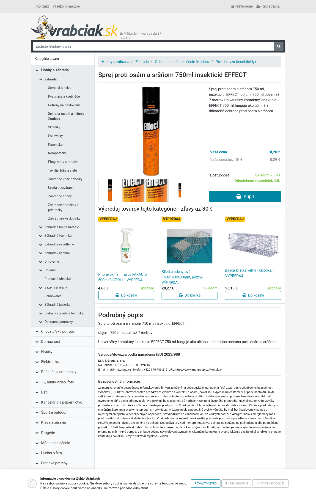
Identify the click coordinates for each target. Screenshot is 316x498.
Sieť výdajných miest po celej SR (140, 36)
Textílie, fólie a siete (62, 171)
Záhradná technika (58, 236)
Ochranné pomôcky (58, 322)
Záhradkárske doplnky (64, 218)
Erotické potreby (54, 463)
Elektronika (50, 362)
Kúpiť (245, 196)
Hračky (46, 351)
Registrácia (268, 6)
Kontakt (42, 6)
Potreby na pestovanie (64, 105)
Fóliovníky (55, 136)
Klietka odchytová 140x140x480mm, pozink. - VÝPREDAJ (183, 277)
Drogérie (48, 433)
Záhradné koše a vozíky (65, 179)
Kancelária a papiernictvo (61, 402)
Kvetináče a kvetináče (64, 97)
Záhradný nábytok (57, 253)
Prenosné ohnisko (57, 279)
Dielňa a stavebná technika (64, 313)
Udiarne (50, 270)
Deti (44, 392)
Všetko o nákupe (66, 6)
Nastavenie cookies (270, 483)
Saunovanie (52, 296)
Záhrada (50, 79)
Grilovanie (51, 262)
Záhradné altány (60, 196)
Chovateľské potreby (58, 331)
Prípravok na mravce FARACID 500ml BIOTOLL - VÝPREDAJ (122, 277)
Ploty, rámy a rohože (62, 162)
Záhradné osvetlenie (59, 244)
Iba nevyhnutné (236, 483)
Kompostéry (57, 153)
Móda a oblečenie (55, 443)
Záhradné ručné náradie (61, 227)
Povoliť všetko (206, 483)
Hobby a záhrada (55, 70)
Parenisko (55, 145)
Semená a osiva (59, 88)
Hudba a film (51, 453)
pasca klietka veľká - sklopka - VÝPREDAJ (249, 273)
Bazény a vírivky (56, 287)
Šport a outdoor (54, 412)
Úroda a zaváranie (61, 188)
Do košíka (126, 295)
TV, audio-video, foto (57, 382)
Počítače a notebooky (58, 372)
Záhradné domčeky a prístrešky (63, 207)
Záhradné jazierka (57, 305)
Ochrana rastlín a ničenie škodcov (66, 116)
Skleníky (54, 127)
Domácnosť (50, 341)
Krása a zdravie (53, 422)
